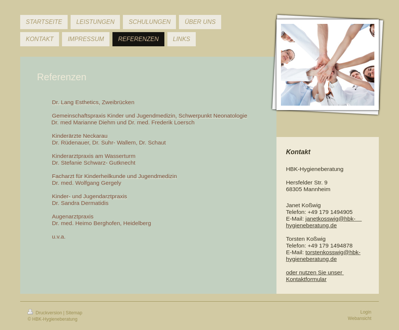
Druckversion (45, 312)
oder (292, 272)
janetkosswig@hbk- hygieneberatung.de (324, 221)
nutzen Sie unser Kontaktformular (315, 275)
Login (365, 312)
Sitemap (74, 312)
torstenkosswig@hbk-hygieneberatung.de (323, 255)
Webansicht (359, 318)
